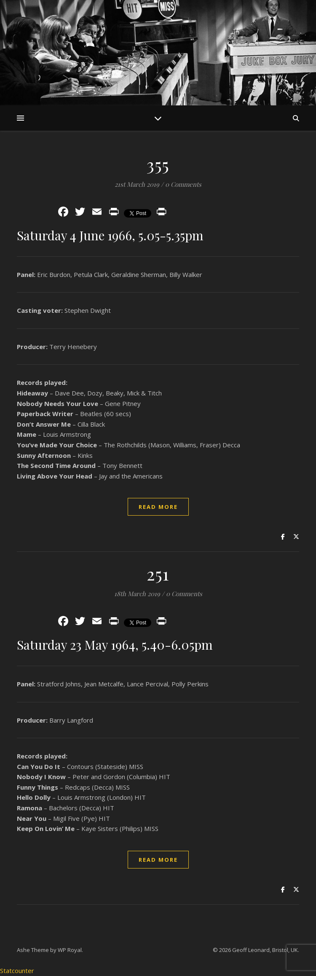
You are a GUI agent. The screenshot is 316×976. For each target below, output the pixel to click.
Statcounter (17, 970)
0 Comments (183, 184)
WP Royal (70, 950)
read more (158, 507)
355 (158, 164)
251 (158, 573)
